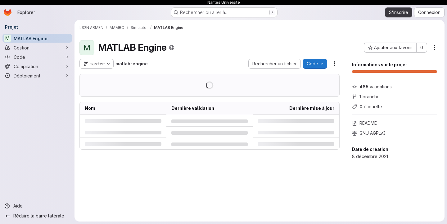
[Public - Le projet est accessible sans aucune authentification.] (171, 47)
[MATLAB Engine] (37, 38)
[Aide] (37, 206)
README (364, 123)
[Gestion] (37, 47)
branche (366, 96)
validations (372, 86)
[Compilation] (37, 66)
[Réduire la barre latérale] (37, 216)
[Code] (37, 57)
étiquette (367, 106)
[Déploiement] (37, 75)
